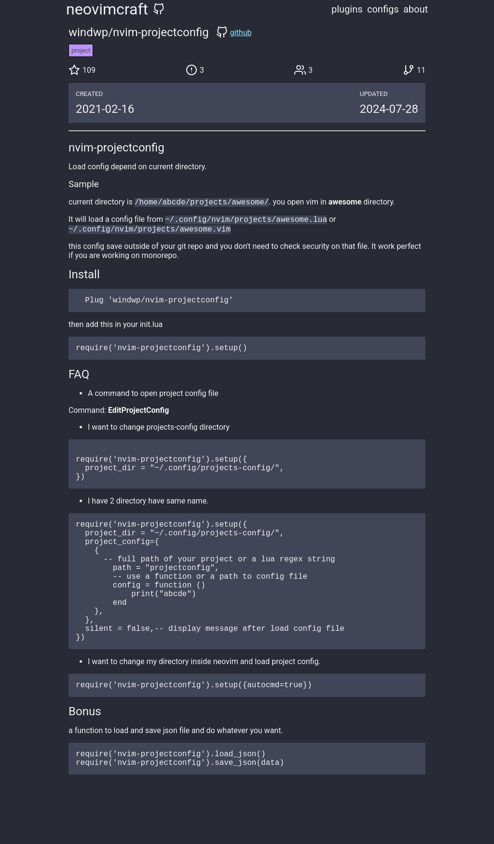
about (415, 9)
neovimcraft (107, 9)
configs (383, 9)
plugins (347, 9)
